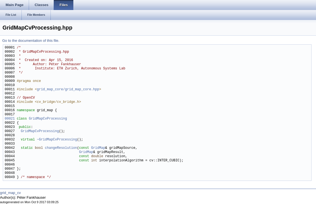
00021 (10, 118)
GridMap (98, 148)
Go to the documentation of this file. (30, 40)
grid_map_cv (10, 193)
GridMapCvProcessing (48, 118)
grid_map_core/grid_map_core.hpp (68, 89)
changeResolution (61, 148)
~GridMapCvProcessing (57, 139)
